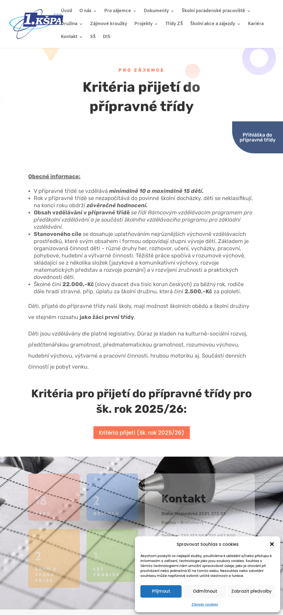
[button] (272, 544)
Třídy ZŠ (174, 24)
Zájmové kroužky (108, 24)
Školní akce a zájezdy (212, 24)
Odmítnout (205, 591)
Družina (69, 24)
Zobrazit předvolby (251, 591)
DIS (106, 37)
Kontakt (69, 37)
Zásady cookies (205, 604)
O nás (85, 11)
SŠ (93, 37)
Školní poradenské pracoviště (213, 11)
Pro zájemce (117, 11)
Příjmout (161, 591)
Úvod (66, 11)
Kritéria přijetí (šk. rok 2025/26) (141, 432)
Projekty (143, 24)
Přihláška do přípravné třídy (258, 121)
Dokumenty (156, 11)
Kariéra (256, 24)
